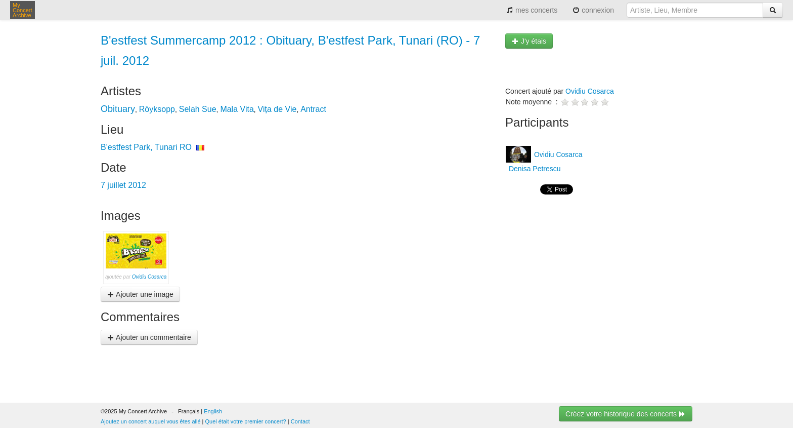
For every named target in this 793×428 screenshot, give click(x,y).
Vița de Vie (277, 109)
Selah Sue (197, 109)
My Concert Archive (22, 10)
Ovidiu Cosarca (149, 277)
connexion (593, 10)
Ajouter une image (140, 294)
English (213, 411)
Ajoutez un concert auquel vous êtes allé (151, 421)
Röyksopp (157, 109)
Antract (313, 109)
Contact (300, 421)
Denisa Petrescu (534, 169)
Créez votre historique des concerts (625, 414)
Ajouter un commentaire (149, 337)
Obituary (118, 109)
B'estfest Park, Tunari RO (146, 147)
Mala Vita (236, 109)
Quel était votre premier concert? (245, 421)
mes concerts (531, 10)
